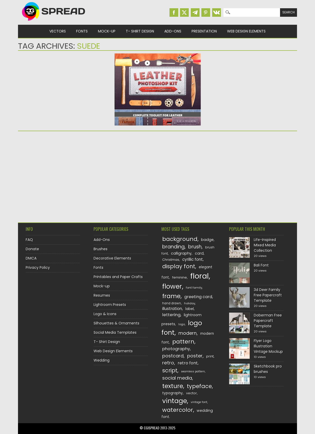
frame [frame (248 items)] (171, 296)
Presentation (204, 31)
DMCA (31, 258)
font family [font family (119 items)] (194, 288)
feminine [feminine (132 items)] (179, 277)
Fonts (82, 31)
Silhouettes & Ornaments (116, 323)
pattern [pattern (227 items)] (183, 342)
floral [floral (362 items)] (199, 276)
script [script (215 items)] (169, 370)
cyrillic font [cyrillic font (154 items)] (192, 259)
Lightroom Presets (110, 304)
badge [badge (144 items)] (207, 239)
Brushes (100, 249)
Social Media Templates (115, 332)
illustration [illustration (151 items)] (172, 308)
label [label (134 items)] (189, 308)
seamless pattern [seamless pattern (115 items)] (193, 371)
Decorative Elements (112, 258)
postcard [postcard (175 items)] (173, 356)
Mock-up (106, 31)
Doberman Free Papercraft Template (268, 321)
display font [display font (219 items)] (178, 266)
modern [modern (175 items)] (187, 333)
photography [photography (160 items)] (176, 349)
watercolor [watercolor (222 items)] (177, 410)
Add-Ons (172, 31)
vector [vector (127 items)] (191, 393)
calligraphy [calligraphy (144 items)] (181, 253)
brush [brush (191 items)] (195, 246)
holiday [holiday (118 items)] (189, 303)
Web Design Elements (246, 31)
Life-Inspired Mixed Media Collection (265, 245)
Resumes (102, 295)
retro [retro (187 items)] (168, 363)
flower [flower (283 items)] (172, 286)
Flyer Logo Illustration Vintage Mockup (268, 346)
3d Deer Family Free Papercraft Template (268, 295)
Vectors (57, 31)
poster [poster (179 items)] (195, 356)
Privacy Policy (38, 267)
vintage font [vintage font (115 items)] (199, 402)
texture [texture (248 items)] (172, 386)
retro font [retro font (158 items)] (188, 363)
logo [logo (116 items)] (181, 324)
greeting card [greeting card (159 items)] (198, 297)
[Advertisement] (63, 175)
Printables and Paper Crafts (118, 276)
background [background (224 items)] (179, 239)
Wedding (102, 360)
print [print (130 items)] (210, 356)
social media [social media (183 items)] (177, 378)
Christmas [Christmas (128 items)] (170, 259)
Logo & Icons (105, 313)
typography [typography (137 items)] (172, 393)
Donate (32, 249)
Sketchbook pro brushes (268, 369)
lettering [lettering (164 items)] (171, 315)
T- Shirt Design (140, 31)
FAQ (29, 239)
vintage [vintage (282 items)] (174, 400)
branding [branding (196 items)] (173, 246)
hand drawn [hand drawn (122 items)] (171, 303)
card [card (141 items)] (199, 253)
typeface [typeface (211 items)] (199, 386)
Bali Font (261, 265)
